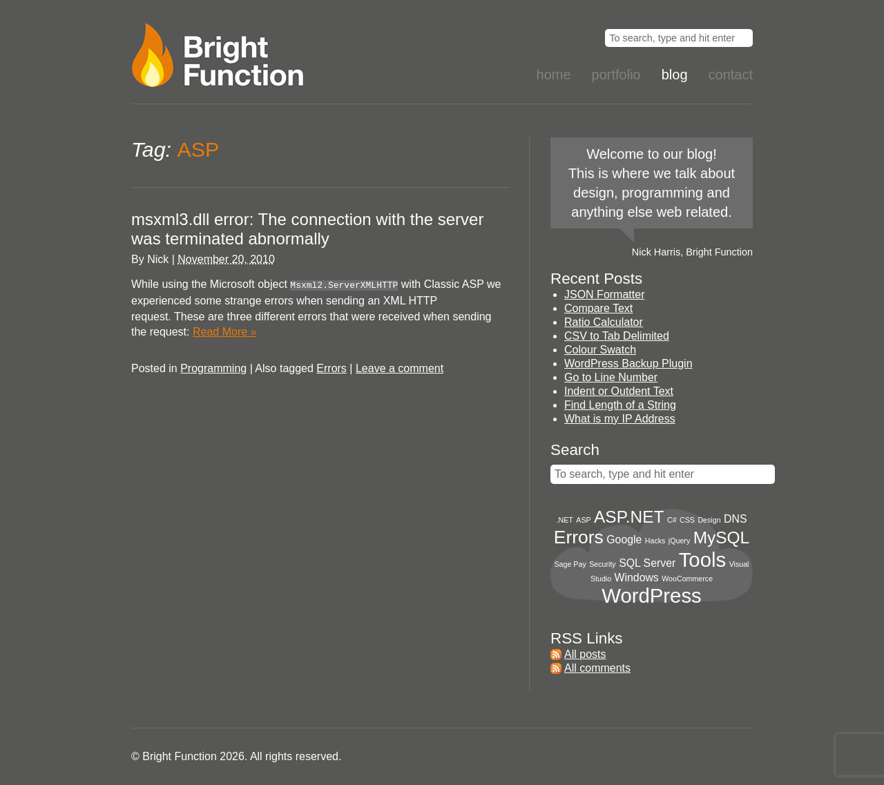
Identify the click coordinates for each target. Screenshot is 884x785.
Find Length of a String (620, 405)
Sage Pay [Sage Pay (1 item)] (570, 564)
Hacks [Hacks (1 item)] (655, 540)
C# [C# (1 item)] (672, 520)
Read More (225, 330)
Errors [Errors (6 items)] (579, 537)
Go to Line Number (610, 377)
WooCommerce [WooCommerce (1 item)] (687, 578)
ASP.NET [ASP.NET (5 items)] (629, 516)
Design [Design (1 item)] (709, 520)
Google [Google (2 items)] (624, 539)
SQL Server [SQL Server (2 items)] (647, 563)
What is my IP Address (619, 419)
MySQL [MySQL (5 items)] (721, 537)
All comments (597, 668)
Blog (675, 74)
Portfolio (616, 74)
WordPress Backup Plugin (628, 363)
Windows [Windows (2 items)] (637, 577)
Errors (331, 367)
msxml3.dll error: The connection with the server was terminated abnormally (307, 229)
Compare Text (598, 308)
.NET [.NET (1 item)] (565, 520)
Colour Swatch (600, 350)
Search (574, 449)
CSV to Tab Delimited (616, 336)
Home (554, 74)
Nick (158, 259)
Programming (213, 367)
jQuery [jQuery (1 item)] (679, 540)
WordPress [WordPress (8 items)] (652, 595)
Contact (731, 74)
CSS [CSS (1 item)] (687, 520)
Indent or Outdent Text (618, 391)
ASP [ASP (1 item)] (583, 520)
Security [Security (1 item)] (602, 564)
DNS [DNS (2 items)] (735, 519)
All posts (585, 654)
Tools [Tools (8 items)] (702, 559)
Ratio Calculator (603, 322)
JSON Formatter (604, 294)
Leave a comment (399, 367)
